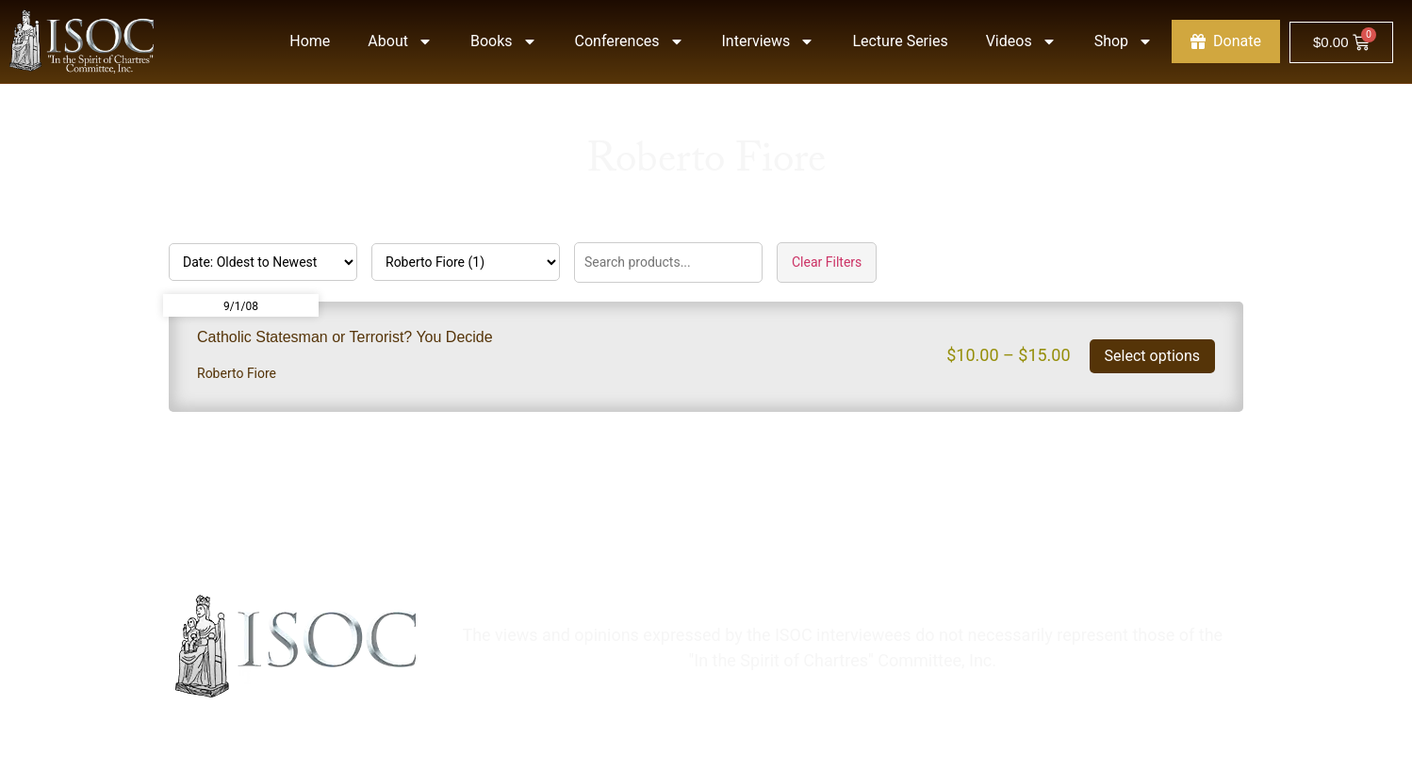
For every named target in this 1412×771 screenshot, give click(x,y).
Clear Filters (827, 262)
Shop (1123, 41)
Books (503, 41)
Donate (1225, 41)
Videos (1021, 41)
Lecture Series (899, 41)
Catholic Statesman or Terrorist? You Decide (345, 337)
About (400, 41)
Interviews (768, 41)
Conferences (629, 41)
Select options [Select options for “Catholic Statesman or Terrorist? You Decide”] (1152, 356)
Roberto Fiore (236, 373)
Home (309, 41)
